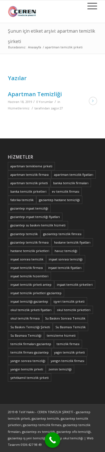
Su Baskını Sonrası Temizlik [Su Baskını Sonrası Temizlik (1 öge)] (65, 318)
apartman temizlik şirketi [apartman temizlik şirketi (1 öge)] (29, 183)
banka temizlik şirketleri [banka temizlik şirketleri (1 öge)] (28, 191)
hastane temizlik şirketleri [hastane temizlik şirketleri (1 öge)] (29, 251)
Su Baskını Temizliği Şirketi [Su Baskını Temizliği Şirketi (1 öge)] (30, 327)
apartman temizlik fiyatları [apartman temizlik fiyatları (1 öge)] (73, 174)
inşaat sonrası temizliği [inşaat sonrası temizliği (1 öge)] (66, 259)
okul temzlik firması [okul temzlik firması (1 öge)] (25, 318)
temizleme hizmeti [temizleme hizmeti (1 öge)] (61, 335)
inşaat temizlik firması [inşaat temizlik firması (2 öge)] (26, 268)
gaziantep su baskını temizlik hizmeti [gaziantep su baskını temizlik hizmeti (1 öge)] (38, 225)
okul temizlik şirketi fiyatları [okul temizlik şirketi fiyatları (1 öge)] (31, 310)
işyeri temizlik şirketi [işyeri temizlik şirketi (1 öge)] (69, 301)
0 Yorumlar (44, 102)
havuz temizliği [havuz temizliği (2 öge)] (66, 251)
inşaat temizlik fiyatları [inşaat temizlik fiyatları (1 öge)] (64, 268)
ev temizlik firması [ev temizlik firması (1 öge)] (65, 191)
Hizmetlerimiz (18, 108)
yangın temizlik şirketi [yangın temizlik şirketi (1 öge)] (26, 369)
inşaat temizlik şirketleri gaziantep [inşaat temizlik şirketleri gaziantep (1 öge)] (36, 293)
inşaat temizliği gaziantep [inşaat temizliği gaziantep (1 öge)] (29, 301)
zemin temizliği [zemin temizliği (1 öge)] (60, 369)
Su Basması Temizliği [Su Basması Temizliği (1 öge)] (25, 335)
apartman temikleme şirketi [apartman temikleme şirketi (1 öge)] (31, 166)
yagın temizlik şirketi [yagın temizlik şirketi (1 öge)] (69, 352)
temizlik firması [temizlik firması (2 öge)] (68, 344)
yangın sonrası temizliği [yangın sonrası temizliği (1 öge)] (27, 361)
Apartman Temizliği (35, 94)
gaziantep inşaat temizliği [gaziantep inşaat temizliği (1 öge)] (29, 208)
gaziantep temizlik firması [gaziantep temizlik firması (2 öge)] (29, 242)
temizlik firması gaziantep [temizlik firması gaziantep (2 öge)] (29, 352)
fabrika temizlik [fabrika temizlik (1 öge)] (22, 200)
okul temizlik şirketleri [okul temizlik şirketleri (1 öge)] (73, 310)
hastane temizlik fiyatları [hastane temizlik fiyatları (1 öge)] (72, 242)
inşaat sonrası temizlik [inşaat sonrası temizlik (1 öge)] (26, 259)
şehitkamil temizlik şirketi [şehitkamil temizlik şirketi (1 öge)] (29, 377)
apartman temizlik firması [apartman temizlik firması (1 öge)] (29, 174)
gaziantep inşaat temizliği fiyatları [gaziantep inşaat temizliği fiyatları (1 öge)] (35, 217)
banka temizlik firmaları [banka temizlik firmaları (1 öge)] (70, 183)
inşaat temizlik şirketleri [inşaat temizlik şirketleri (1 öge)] (75, 284)
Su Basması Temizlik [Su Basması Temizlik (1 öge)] (70, 327)
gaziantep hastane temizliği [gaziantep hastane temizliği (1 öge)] (59, 200)
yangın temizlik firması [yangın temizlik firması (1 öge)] (67, 361)
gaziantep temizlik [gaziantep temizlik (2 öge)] (24, 234)
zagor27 (57, 108)
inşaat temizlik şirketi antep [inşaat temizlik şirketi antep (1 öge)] (31, 284)
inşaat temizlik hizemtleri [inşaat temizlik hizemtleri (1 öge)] (29, 276)
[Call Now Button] (52, 440)
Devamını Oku (93, 101)
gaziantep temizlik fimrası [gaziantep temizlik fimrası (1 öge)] (62, 234)
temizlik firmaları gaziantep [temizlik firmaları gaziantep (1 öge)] (30, 344)
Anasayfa (34, 47)
